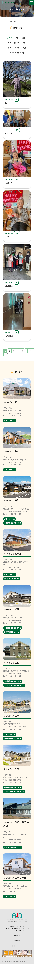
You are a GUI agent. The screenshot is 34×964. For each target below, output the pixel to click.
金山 (24, 37)
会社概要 (17, 935)
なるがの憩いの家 (17, 52)
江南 (17, 47)
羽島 (10, 47)
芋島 (24, 47)
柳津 (24, 42)
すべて (9, 37)
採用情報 (17, 940)
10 (30, 351)
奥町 (10, 42)
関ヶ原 (17, 42)
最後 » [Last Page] (7, 354)
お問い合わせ (17, 946)
